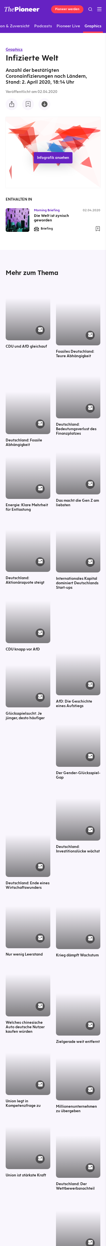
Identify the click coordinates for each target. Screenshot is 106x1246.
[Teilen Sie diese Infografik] (12, 104)
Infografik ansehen (53, 158)
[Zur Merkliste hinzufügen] (28, 104)
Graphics (14, 49)
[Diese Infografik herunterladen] (44, 104)
